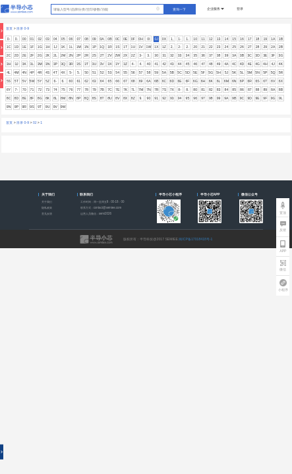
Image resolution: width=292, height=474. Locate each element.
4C (234, 64)
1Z (164, 47)
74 (55, 90)
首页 (9, 28)
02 (40, 39)
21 (203, 47)
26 (242, 47)
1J (55, 47)
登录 (240, 9)
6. (63, 81)
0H (140, 39)
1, (172, 39)
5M (249, 72)
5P (265, 72)
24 (227, 47)
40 (149, 64)
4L (9, 72)
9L (281, 98)
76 (71, 90)
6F (187, 81)
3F (273, 55)
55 (125, 72)
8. (187, 90)
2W (117, 55)
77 (78, 90)
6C (164, 81)
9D (249, 98)
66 (117, 81)
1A (273, 39)
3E (265, 55)
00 (24, 39)
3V (101, 64)
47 (203, 64)
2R (86, 55)
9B (234, 98)
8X (125, 98)
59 (156, 72)
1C (9, 47)
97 (203, 98)
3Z (125, 64)
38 (219, 55)
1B (281, 39)
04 (55, 39)
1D (17, 47)
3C (249, 55)
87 (250, 90)
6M (226, 81)
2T (102, 55)
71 (32, 90)
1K (63, 47)
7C (109, 90)
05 (63, 39)
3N (47, 64)
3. (148, 55)
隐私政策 (47, 207)
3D (257, 55)
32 (172, 55)
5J (226, 72)
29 (266, 47)
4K (281, 64)
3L (32, 64)
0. (16, 39)
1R (109, 47)
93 (172, 98)
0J (156, 39)
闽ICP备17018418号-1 (195, 239)
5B (172, 72)
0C (117, 39)
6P (242, 81)
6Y (9, 90)
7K (125, 90)
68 (133, 81)
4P (32, 72)
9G (273, 98)
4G (257, 64)
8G (40, 98)
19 (266, 39)
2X (125, 55)
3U (94, 64)
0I (148, 39)
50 (86, 72)
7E (117, 90)
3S (78, 64)
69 (141, 81)
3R (71, 64)
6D (172, 81)
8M (63, 98)
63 (94, 81)
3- (140, 55)
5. (78, 72)
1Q (102, 47)
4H (265, 64)
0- (9, 39)
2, (172, 47)
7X (172, 90)
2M (63, 55)
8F (32, 98)
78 (86, 90)
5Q (273, 72)
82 (211, 90)
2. (187, 47)
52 (102, 72)
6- (55, 81)
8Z (133, 98)
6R (249, 81)
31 (164, 55)
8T (102, 98)
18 (258, 39)
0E (125, 39)
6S (257, 81)
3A (234, 55)
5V (24, 81)
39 (227, 55)
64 (102, 81)
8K (47, 98)
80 (195, 90)
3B (242, 55)
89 (266, 90)
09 (94, 39)
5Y (40, 81)
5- (71, 72)
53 (110, 72)
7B (101, 90)
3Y (117, 64)
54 (117, 72)
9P (16, 107)
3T (86, 64)
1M (78, 47)
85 (234, 90)
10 (195, 39)
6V (273, 81)
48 (211, 64)
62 (86, 81)
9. (140, 98)
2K (47, 55)
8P (78, 98)
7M (140, 90)
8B (281, 90)
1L (71, 47)
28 (258, 47)
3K (24, 64)
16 (242, 39)
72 (40, 90)
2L (55, 55)
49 (219, 64)
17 (250, 39)
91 (156, 98)
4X (63, 72)
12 (211, 39)
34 (188, 55)
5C (179, 72)
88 (258, 90)
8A (273, 90)
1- (179, 39)
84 (227, 90)
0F (133, 39)
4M (16, 72)
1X (156, 47)
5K (234, 72)
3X (109, 64)
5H (218, 72)
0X (164, 39)
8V (117, 98)
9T (40, 107)
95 (188, 98)
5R (281, 72)
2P (78, 55)
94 (180, 98)
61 (78, 81)
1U (133, 47)
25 (234, 47)
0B (109, 39)
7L (133, 90)
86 (242, 90)
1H (47, 47)
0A (101, 39)
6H (203, 81)
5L (242, 72)
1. (187, 39)
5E (195, 72)
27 (250, 47)
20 (195, 47)
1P (94, 47)
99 (219, 98)
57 (141, 72)
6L (219, 81)
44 (180, 64)
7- (16, 90)
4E (250, 64)
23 (219, 47)
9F (265, 98)
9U (47, 107)
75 (63, 90)
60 (71, 81)
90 (149, 98)
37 (211, 55)
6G (195, 81)
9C (242, 98)
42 (164, 64)
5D (187, 72)
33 (180, 55)
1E (24, 47)
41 (156, 64)
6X (281, 81)
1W (149, 47)
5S (9, 81)
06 (71, 39)
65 (110, 81)
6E (179, 81)
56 (133, 72)
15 (234, 39)
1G (40, 47)
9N (9, 107)
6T (265, 81)
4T (55, 72)
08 (86, 39)
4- (133, 64)
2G (40, 55)
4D (242, 64)
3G (281, 55)
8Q (86, 98)
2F (32, 55)
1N (86, 47)
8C (9, 98)
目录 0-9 (22, 28)
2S (94, 55)
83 (219, 90)
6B (156, 81)
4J (272, 64)
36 (203, 55)
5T (16, 81)
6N (234, 81)
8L (55, 98)
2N (71, 55)
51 (94, 72)
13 (219, 39)
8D (17, 98)
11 (203, 39)
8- (179, 90)
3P (55, 64)
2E (24, 55)
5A (164, 72)
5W (32, 81)
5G (210, 72)
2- (179, 47)
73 (47, 90)
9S (32, 107)
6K (211, 81)
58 (149, 72)
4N (24, 72)
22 (211, 47)
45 (188, 64)
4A (226, 64)
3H (9, 64)
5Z (47, 81)
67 (125, 81)
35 (195, 55)
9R (24, 107)
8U (109, 98)
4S (47, 72)
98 (211, 98)
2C (9, 55)
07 (78, 39)
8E (24, 98)
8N (71, 98)
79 (94, 90)
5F (203, 72)
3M (40, 64)
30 (156, 55)
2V (109, 55)
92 (164, 98)
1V (140, 47)
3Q (63, 64)
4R (40, 72)
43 (172, 64)
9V (55, 107)
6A (148, 81)
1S (117, 47)
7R (156, 90)
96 (195, 98)
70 (24, 90)
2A (273, 47)
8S (94, 98)
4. (140, 64)
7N (148, 90)
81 (203, 90)
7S (164, 90)
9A (226, 98)
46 (195, 64)
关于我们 (47, 201)
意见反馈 (47, 213)
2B (281, 47)
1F (32, 47)
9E (257, 98)
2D (17, 55)
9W (63, 107)
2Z (133, 55)
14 (227, 39)
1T (125, 47)
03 (47, 39)
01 (32, 39)
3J (16, 64)
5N (257, 72)
